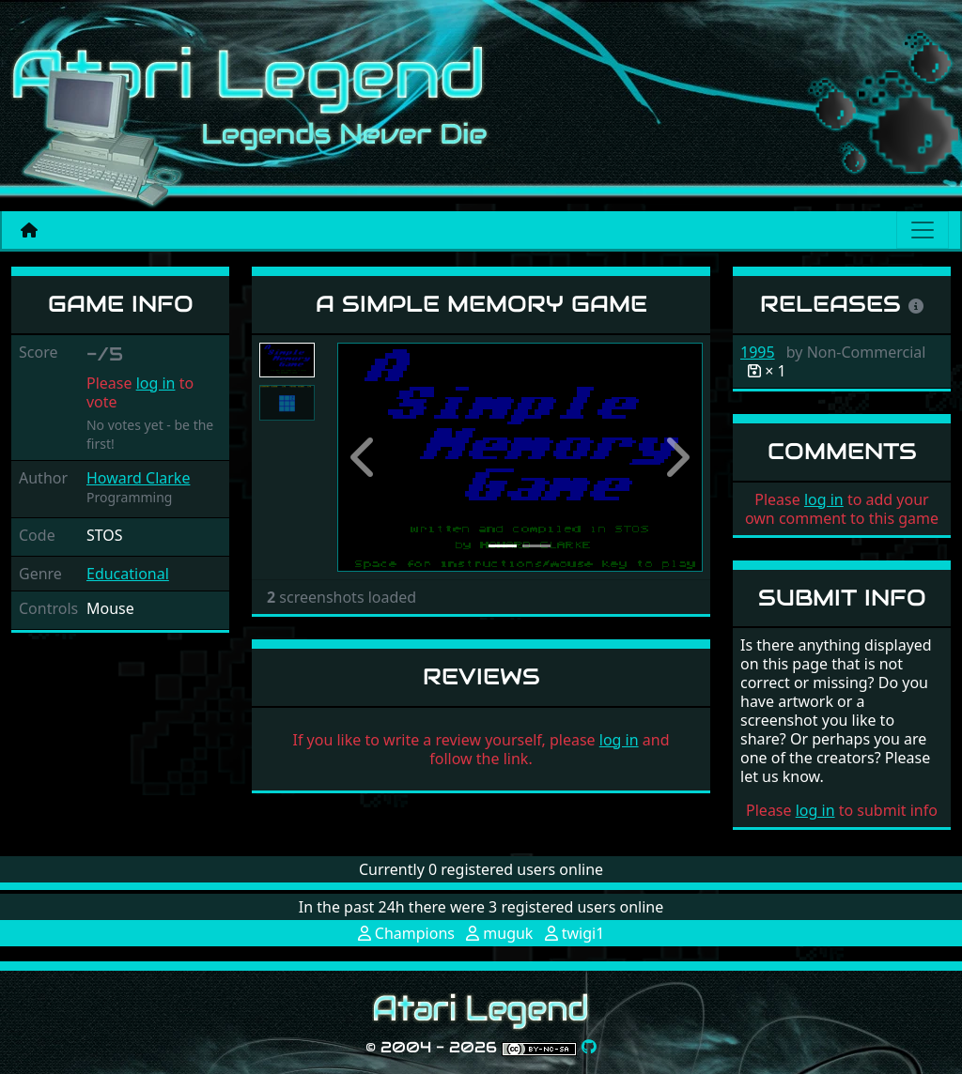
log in (156, 383)
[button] (364, 457)
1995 (757, 352)
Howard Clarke (138, 478)
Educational (127, 573)
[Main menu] (922, 230)
